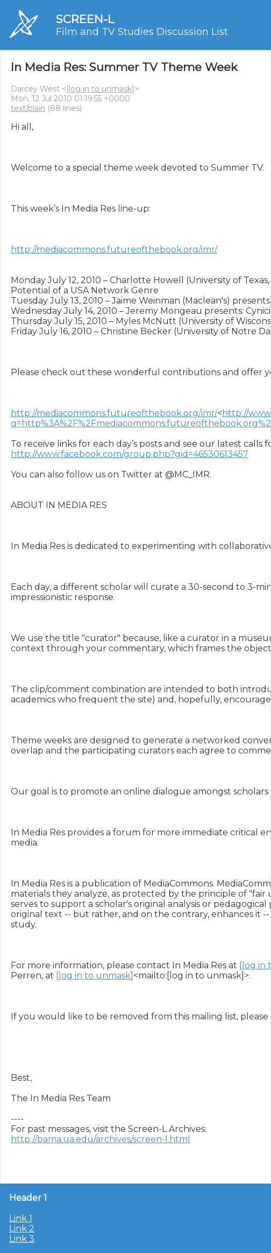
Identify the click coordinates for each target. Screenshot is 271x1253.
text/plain (28, 108)
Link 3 (21, 1239)
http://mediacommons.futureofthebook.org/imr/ (114, 249)
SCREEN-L (85, 19)
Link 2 (21, 1228)
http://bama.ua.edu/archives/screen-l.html (100, 1139)
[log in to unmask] (100, 89)
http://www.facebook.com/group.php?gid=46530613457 (129, 454)
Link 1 (20, 1218)
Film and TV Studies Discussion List (142, 32)
